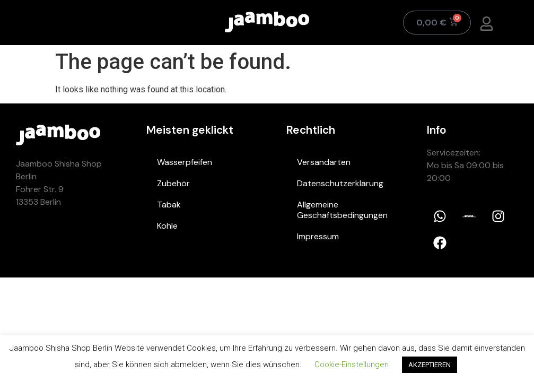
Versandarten (324, 162)
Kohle (167, 225)
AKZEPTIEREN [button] (429, 365)
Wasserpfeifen (184, 162)
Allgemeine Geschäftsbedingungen (342, 210)
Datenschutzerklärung (340, 183)
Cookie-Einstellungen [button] (351, 364)
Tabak (169, 204)
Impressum (318, 236)
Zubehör (173, 183)
